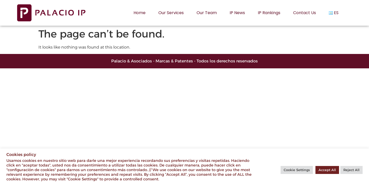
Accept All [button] (327, 170)
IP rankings (269, 13)
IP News (237, 13)
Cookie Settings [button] (297, 170)
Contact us (304, 13)
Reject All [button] (351, 170)
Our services (171, 13)
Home (140, 13)
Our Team (207, 13)
